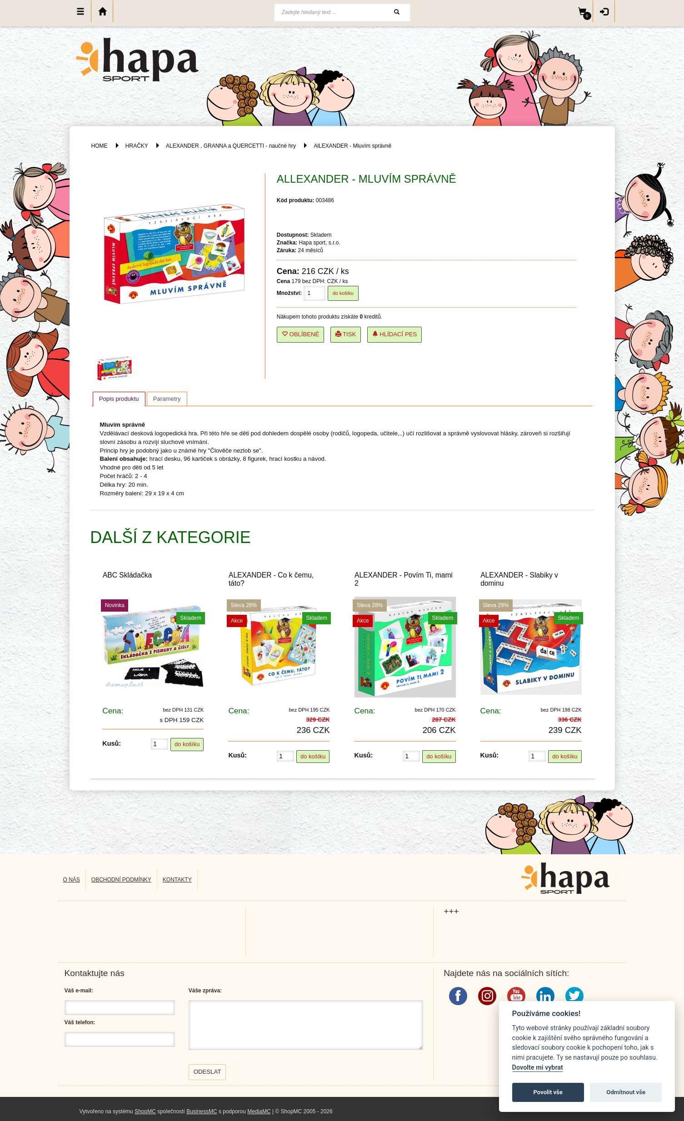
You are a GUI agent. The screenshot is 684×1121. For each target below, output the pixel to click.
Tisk (345, 334)
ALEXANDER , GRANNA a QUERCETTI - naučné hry (231, 146)
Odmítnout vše (625, 1092)
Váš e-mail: (79, 990)
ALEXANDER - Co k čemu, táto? (271, 579)
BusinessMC (201, 1111)
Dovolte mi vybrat (537, 1067)
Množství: (289, 293)
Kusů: (111, 743)
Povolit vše (548, 1092)
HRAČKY (136, 146)
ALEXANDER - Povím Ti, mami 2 (403, 579)
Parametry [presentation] (167, 398)
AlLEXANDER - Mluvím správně (352, 146)
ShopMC (145, 1111)
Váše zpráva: (205, 990)
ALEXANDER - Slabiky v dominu (519, 579)
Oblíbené (301, 334)
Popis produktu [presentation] (119, 398)
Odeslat (207, 1071)
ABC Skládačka (127, 575)
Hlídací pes (394, 334)
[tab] (119, 399)
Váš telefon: (80, 1022)
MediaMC (258, 1111)
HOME (99, 146)
